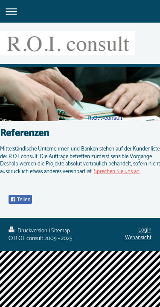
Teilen (20, 200)
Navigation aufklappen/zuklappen (80, 11)
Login (144, 230)
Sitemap (60, 230)
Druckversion (29, 230)
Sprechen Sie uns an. (117, 171)
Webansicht (138, 237)
